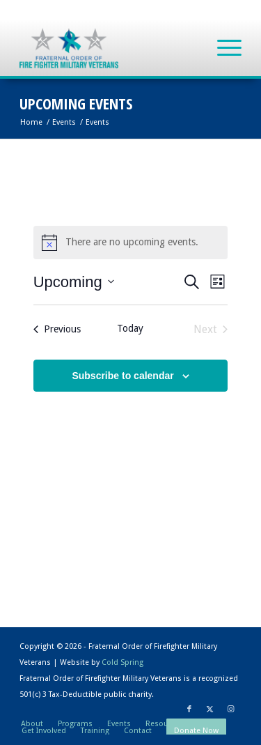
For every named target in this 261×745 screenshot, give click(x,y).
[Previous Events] (57, 329)
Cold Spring (122, 662)
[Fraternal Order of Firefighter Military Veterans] (108, 48)
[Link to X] (210, 709)
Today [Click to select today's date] (130, 328)
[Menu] (222, 48)
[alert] (130, 242)
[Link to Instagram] (231, 709)
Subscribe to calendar (122, 375)
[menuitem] (222, 48)
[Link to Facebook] (189, 709)
